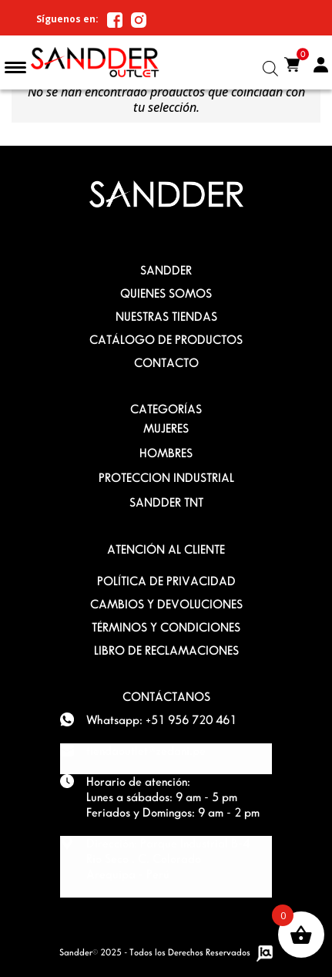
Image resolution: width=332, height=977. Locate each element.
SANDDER (166, 270)
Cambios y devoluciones (166, 604)
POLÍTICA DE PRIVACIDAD (166, 581)
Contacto (166, 362)
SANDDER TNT (166, 502)
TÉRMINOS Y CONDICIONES (166, 627)
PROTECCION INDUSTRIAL (166, 477)
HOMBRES (166, 453)
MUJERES (166, 428)
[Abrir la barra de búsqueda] (270, 68)
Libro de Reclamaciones (166, 650)
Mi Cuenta (320, 65)
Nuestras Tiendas (166, 316)
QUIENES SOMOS (166, 293)
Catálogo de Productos (166, 339)
